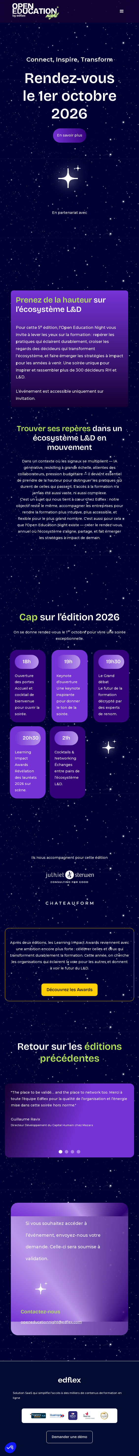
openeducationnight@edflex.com (51, 1322)
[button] (10, 1448)
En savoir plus (69, 135)
